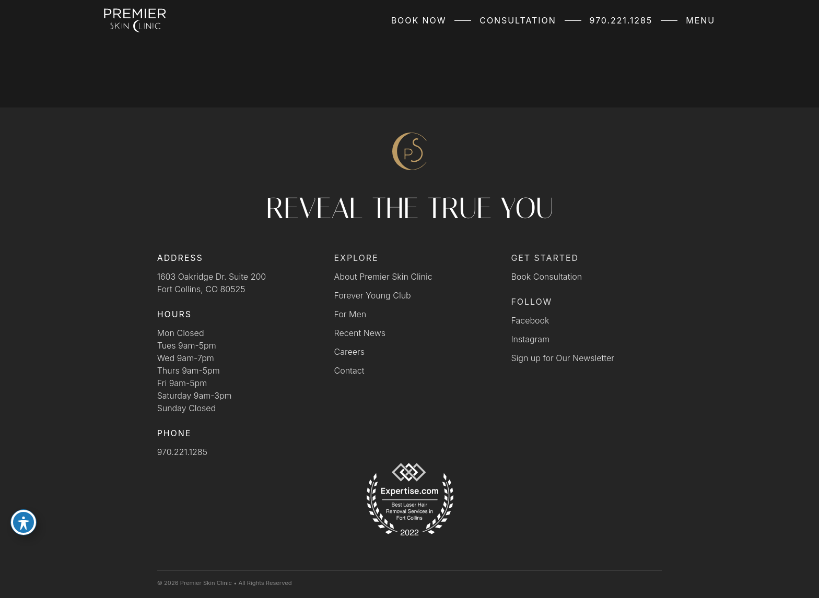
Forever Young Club (372, 295)
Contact (349, 370)
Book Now (419, 20)
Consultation (517, 20)
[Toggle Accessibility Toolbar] (23, 522)
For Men (350, 314)
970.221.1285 (621, 20)
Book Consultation (546, 276)
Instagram (530, 339)
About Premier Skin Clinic (383, 276)
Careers (349, 351)
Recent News (360, 333)
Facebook (530, 320)
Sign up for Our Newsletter (562, 358)
